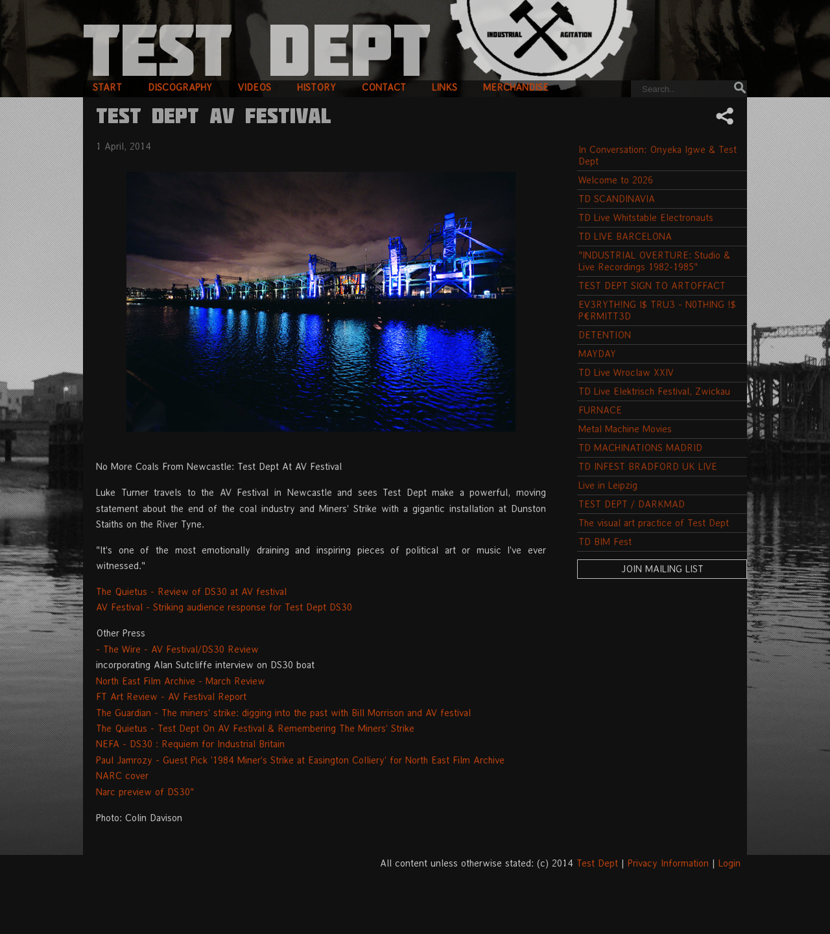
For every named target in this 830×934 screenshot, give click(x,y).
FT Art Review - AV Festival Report (171, 696)
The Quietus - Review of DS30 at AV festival (191, 591)
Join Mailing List (662, 568)
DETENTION (604, 334)
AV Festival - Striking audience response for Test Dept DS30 (224, 607)
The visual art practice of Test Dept (653, 522)
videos (254, 87)
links (444, 87)
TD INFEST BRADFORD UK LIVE (647, 466)
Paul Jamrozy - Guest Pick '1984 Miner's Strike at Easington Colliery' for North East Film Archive (300, 759)
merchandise (516, 87)
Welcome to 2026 (615, 179)
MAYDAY (597, 353)
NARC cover (122, 775)
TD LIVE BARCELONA (625, 236)
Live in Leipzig (607, 485)
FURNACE (600, 409)
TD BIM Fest (605, 541)
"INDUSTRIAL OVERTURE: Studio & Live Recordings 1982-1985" (654, 261)
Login (729, 863)
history (316, 87)
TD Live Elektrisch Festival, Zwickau (654, 391)
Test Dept (597, 863)
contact (384, 87)
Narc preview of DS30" (145, 791)
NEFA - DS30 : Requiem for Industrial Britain (190, 743)
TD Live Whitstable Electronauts (645, 217)
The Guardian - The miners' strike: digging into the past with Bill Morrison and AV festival (283, 712)
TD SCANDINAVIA (616, 198)
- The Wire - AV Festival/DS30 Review (177, 649)
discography (180, 87)
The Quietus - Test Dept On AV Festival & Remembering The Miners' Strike (255, 728)
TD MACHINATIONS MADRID (640, 447)
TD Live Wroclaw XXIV (626, 372)
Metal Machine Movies (625, 428)
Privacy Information (668, 863)
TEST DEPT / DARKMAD (631, 503)
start (107, 87)
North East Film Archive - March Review (180, 680)
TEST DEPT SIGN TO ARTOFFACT (652, 285)
